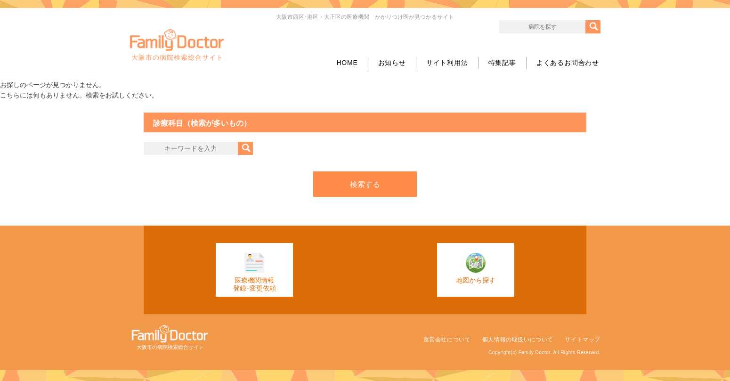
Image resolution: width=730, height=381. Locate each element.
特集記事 (502, 62)
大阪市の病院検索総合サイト (177, 45)
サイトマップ (582, 339)
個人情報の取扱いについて (517, 339)
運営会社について (447, 339)
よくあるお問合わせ (567, 62)
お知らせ (392, 62)
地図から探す (475, 268)
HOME (346, 62)
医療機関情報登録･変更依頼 (254, 272)
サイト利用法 (447, 62)
